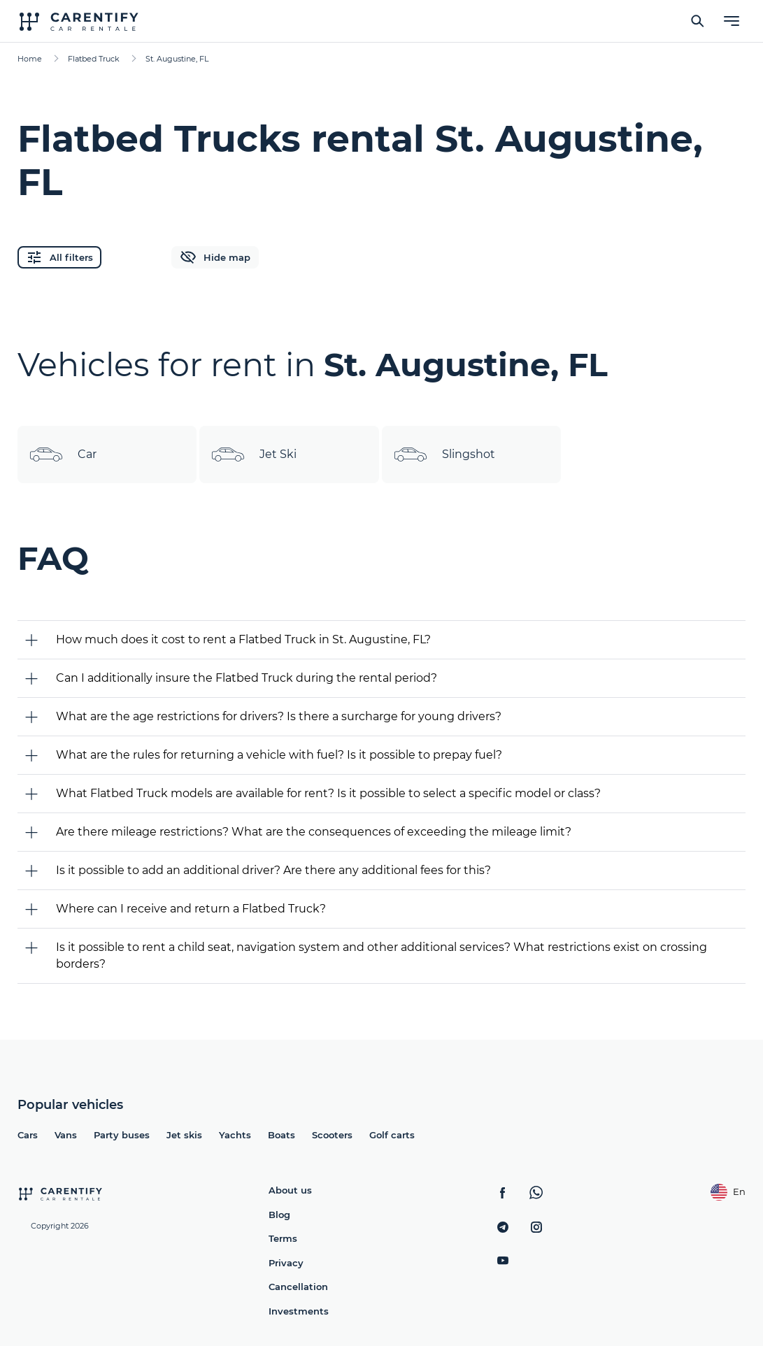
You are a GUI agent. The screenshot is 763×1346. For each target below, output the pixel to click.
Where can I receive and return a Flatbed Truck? (191, 908)
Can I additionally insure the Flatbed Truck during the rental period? (246, 678)
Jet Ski (254, 454)
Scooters (332, 1134)
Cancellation (298, 1286)
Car (63, 454)
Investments (299, 1311)
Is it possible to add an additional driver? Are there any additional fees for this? (273, 870)
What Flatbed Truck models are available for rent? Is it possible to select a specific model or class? (328, 793)
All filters (59, 257)
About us (290, 1190)
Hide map (215, 257)
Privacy (286, 1262)
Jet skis (184, 1134)
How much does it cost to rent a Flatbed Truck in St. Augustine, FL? (243, 639)
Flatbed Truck (94, 59)
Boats (281, 1134)
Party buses (122, 1134)
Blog (279, 1214)
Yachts (235, 1134)
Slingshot (444, 454)
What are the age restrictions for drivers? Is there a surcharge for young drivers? (278, 716)
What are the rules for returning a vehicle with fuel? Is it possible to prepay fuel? (279, 754)
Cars (27, 1134)
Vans (66, 1134)
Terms (283, 1238)
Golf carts (392, 1134)
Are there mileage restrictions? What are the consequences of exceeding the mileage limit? (313, 831)
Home (29, 59)
